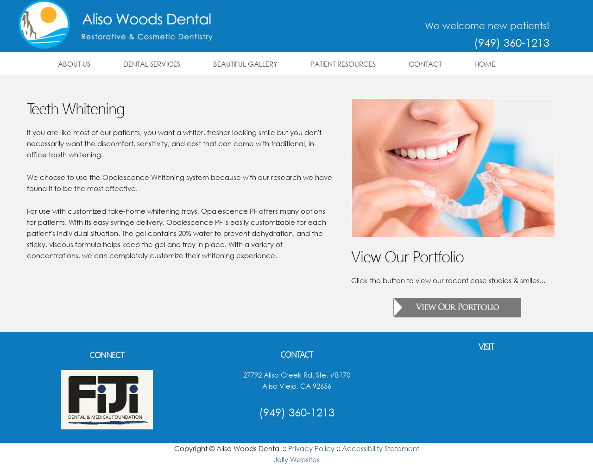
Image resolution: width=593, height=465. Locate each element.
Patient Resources (343, 63)
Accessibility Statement (380, 448)
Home (484, 63)
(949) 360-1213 (511, 42)
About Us (74, 63)
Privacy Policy (311, 448)
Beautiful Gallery (245, 63)
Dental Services (151, 63)
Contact (425, 63)
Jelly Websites (297, 459)
